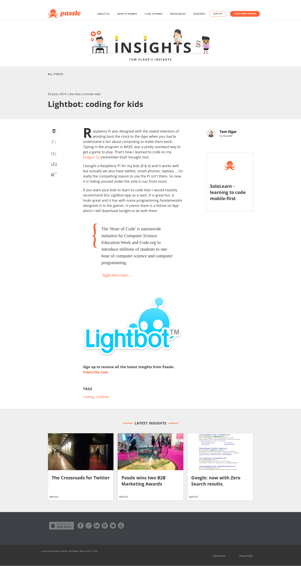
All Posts (55, 74)
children (102, 396)
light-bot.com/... (117, 275)
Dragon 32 (91, 157)
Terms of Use (219, 555)
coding (88, 396)
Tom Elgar (228, 131)
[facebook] (53, 164)
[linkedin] (53, 153)
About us (103, 13)
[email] (53, 131)
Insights (199, 13)
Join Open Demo (245, 13)
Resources (177, 13)
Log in (217, 13)
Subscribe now (95, 372)
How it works (127, 13)
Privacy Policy (246, 555)
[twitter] (53, 142)
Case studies (154, 13)
